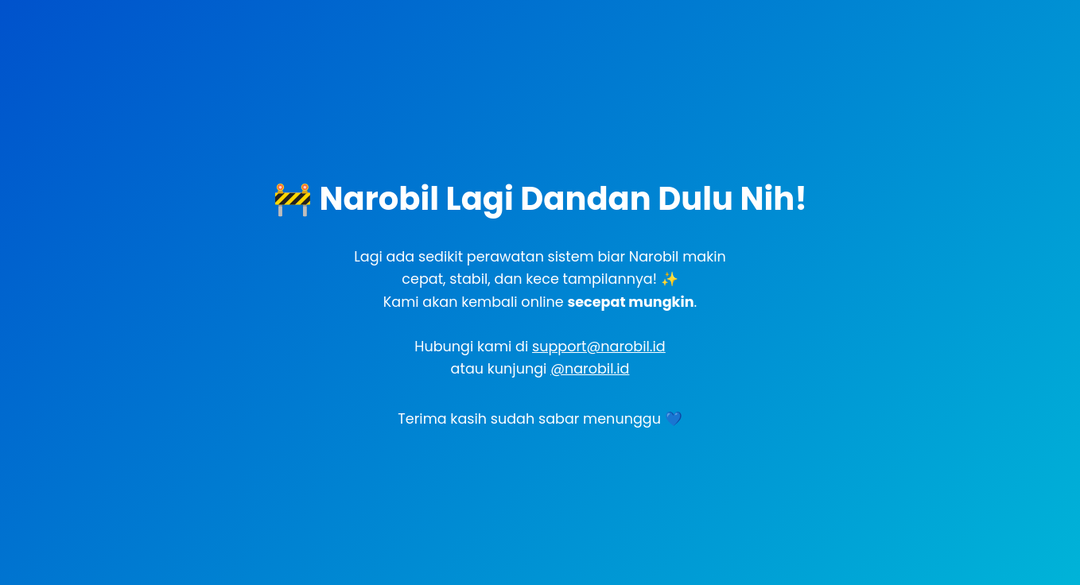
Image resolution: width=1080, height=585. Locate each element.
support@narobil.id (599, 346)
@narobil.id (589, 368)
